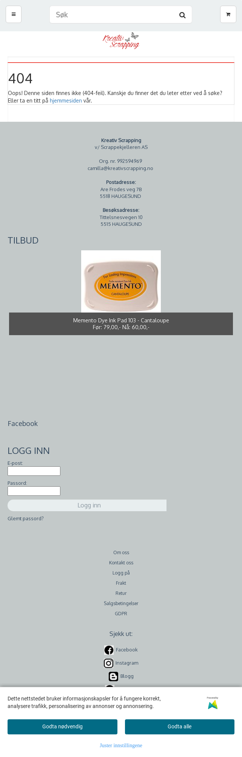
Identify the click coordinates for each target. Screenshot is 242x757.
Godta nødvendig (62, 726)
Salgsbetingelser (121, 603)
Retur (121, 593)
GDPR (121, 613)
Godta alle (179, 726)
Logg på (121, 573)
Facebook (127, 650)
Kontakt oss (121, 562)
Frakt (121, 583)
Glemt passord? (26, 518)
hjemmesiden (66, 100)
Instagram (127, 663)
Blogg (127, 676)
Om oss (121, 552)
